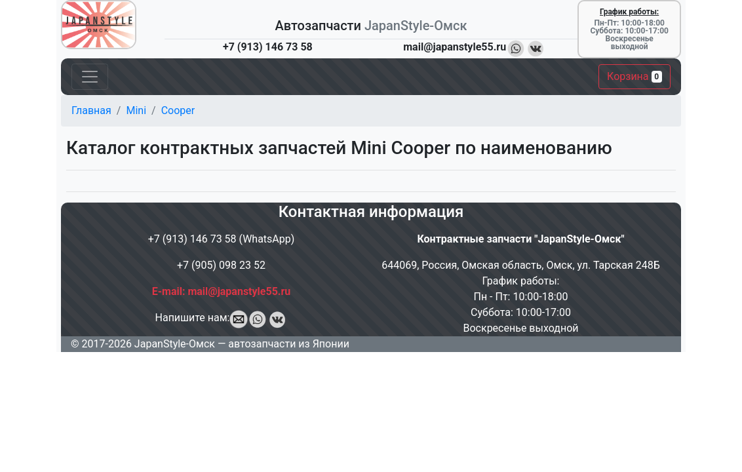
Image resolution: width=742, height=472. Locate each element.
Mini (136, 110)
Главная (91, 110)
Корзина (634, 76)
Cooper (178, 110)
